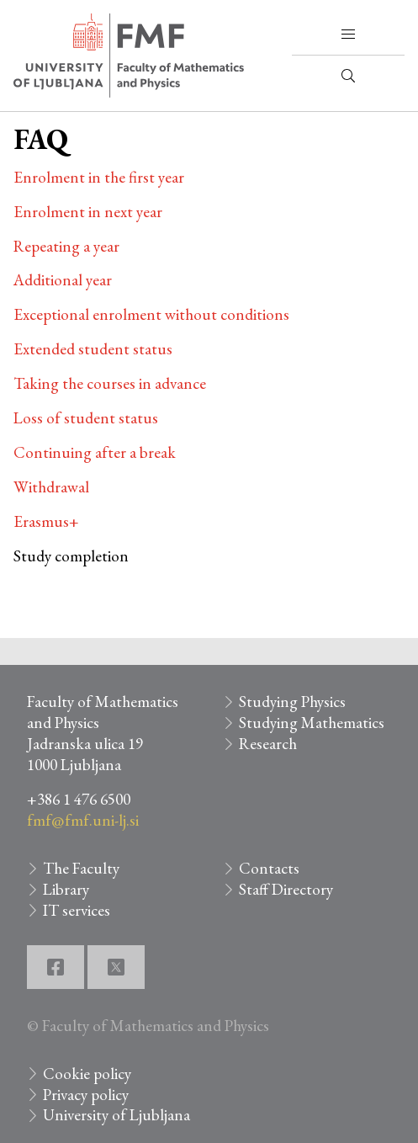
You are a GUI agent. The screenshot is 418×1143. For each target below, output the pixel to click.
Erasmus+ (46, 521)
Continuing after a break (94, 452)
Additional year (62, 279)
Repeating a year (66, 246)
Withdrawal (51, 486)
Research (268, 743)
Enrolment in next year (87, 211)
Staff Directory (286, 889)
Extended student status (92, 348)
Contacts (269, 868)
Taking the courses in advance (109, 383)
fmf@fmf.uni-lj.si (83, 820)
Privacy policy (86, 1094)
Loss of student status (85, 417)
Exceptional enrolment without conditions (151, 314)
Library (66, 889)
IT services (76, 910)
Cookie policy (87, 1073)
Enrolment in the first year (98, 177)
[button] (348, 34)
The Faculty (81, 868)
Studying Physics (292, 701)
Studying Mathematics (311, 722)
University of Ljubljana (116, 1114)
